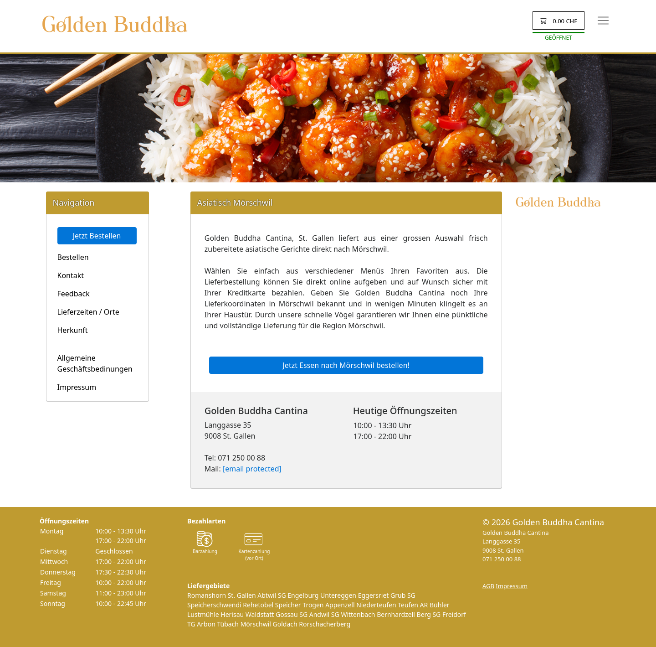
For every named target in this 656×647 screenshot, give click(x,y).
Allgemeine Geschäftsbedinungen (95, 363)
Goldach (285, 624)
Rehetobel (258, 604)
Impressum (77, 387)
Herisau (232, 614)
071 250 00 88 (501, 559)
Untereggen (338, 595)
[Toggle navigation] (603, 20)
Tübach (228, 624)
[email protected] (252, 469)
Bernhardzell (396, 614)
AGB (488, 586)
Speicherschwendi (214, 604)
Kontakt (70, 275)
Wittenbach (358, 614)
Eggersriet (373, 595)
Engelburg (302, 595)
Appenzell (339, 604)
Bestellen (73, 257)
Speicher (288, 604)
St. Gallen (242, 595)
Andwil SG (324, 614)
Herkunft (72, 330)
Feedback (73, 294)
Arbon (206, 624)
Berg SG (429, 614)
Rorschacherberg (324, 624)
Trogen (312, 604)
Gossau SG (292, 614)
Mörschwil (256, 624)
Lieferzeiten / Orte (88, 312)
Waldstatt (260, 614)
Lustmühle (203, 614)
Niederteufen (376, 604)
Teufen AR (413, 604)
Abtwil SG (271, 595)
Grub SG (402, 595)
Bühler (440, 604)
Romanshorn (206, 595)
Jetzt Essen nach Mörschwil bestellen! (345, 365)
